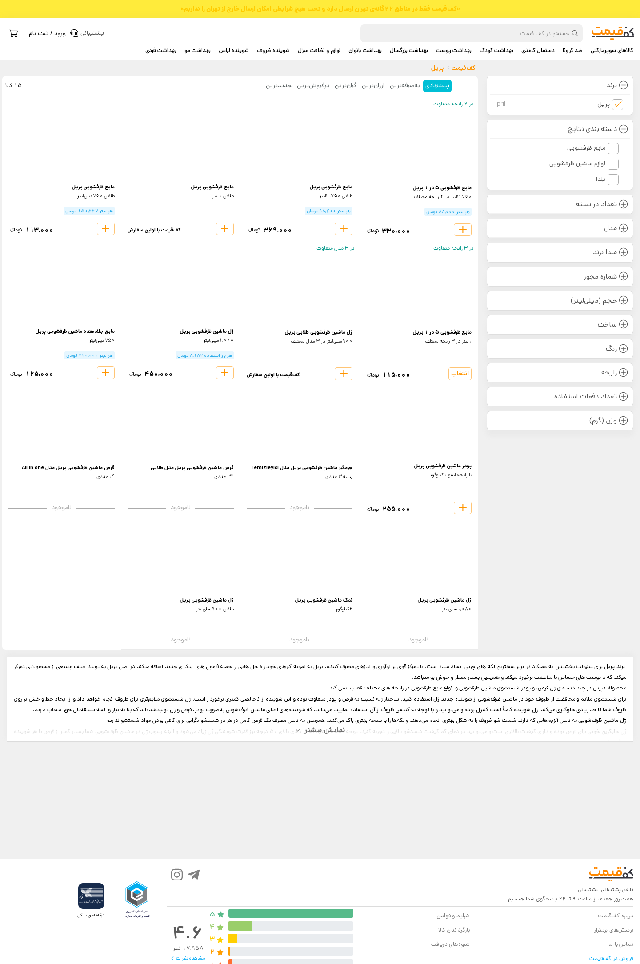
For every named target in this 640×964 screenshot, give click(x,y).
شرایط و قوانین (453, 916)
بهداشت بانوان (365, 51)
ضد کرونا (573, 51)
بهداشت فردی (160, 51)
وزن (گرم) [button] (608, 420)
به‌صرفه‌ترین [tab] (405, 85)
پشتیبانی (588, 889)
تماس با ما (620, 944)
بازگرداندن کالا (454, 930)
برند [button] (617, 85)
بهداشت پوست (454, 51)
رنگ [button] (617, 348)
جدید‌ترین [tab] (279, 85)
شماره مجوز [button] (606, 276)
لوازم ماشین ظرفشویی (577, 163)
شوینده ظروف (273, 51)
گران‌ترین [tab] (345, 85)
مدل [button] (616, 228)
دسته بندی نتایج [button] (598, 129)
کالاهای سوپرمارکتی (612, 51)
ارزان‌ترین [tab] (373, 85)
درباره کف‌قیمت (615, 916)
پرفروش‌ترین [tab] (313, 85)
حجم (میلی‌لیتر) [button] (599, 300)
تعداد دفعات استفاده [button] (591, 396)
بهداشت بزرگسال (409, 51)
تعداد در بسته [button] (602, 204)
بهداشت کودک (496, 51)
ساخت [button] (613, 324)
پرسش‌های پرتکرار (613, 930)
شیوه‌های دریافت (450, 944)
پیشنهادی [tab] (437, 85)
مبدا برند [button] (610, 252)
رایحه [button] (614, 372)
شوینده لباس (234, 51)
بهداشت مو (197, 51)
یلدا (600, 179)
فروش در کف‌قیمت (611, 958)
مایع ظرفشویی (586, 147)
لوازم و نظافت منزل (319, 51)
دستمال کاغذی (538, 51)
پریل (553, 104)
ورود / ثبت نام (47, 33)
